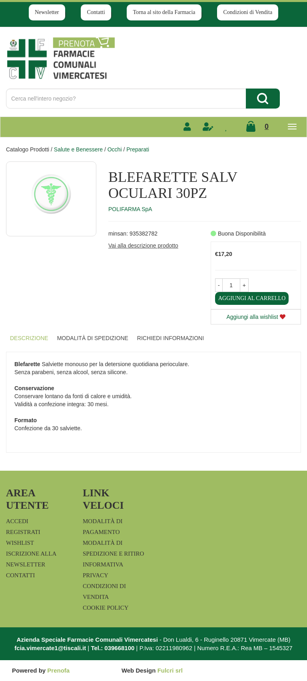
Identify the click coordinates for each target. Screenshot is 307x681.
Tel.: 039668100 (112, 648)
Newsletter (47, 12)
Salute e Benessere (78, 149)
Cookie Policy (106, 607)
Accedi (17, 521)
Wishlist (20, 543)
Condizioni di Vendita (247, 12)
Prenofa (58, 670)
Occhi (115, 149)
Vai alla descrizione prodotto (143, 245)
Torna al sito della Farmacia (164, 12)
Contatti (96, 12)
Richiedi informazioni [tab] (170, 338)
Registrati (23, 532)
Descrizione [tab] (29, 338)
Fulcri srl (170, 670)
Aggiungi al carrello (251, 298)
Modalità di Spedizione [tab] (92, 338)
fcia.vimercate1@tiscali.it (50, 648)
